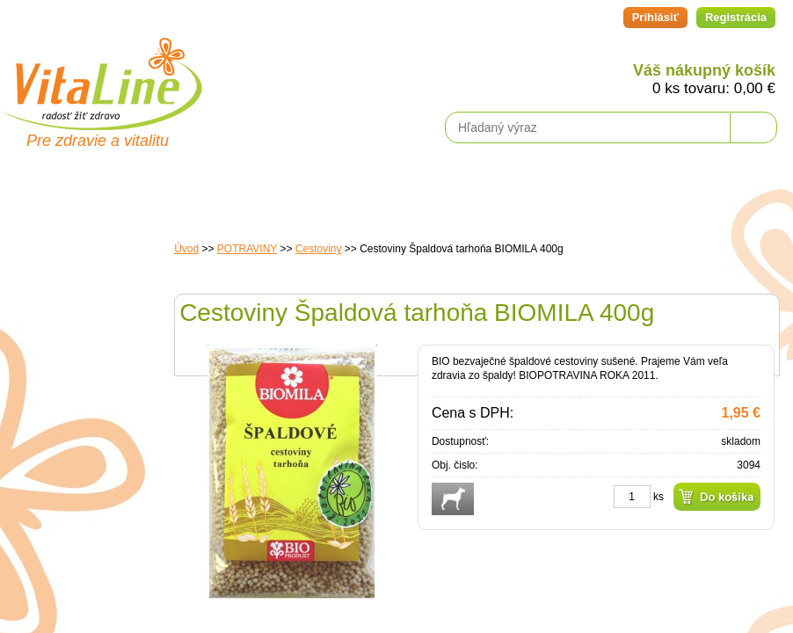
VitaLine (101, 74)
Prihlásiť (655, 17)
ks (658, 497)
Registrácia (736, 17)
